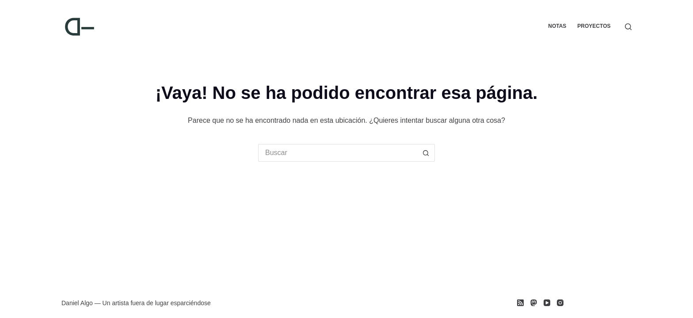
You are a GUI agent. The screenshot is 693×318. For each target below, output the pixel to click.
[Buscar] (628, 26)
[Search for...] (337, 153)
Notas (557, 26)
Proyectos (593, 26)
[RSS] (520, 302)
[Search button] (426, 153)
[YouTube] (547, 302)
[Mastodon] (533, 302)
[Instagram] (560, 302)
